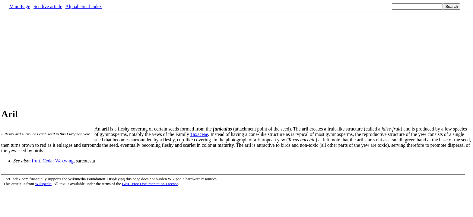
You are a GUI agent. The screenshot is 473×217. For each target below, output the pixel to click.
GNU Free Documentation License (150, 183)
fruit (36, 160)
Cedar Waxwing (58, 160)
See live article (47, 6)
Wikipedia (43, 183)
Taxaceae (199, 134)
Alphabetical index (83, 6)
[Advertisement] (52, 60)
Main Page (19, 6)
